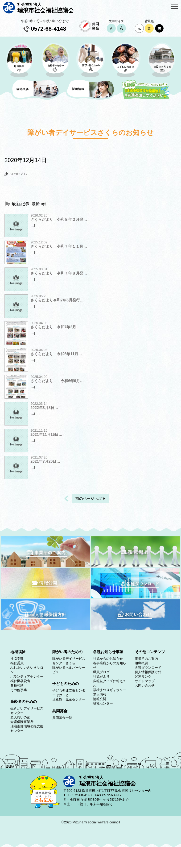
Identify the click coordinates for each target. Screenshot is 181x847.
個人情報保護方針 (148, 672)
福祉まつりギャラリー (109, 690)
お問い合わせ (145, 685)
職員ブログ (101, 672)
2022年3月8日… (44, 408)
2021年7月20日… (45, 461)
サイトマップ (145, 681)
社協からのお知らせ (108, 658)
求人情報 (99, 694)
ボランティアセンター (26, 676)
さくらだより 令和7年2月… (55, 327)
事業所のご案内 (146, 658)
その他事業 (18, 690)
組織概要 (141, 663)
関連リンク (143, 676)
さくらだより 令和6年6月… (57, 381)
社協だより (101, 676)
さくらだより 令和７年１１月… (58, 246)
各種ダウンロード (148, 667)
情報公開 (99, 699)
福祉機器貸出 (20, 681)
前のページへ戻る (90, 499)
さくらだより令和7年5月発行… (57, 300)
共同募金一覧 (62, 718)
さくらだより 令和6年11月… (56, 354)
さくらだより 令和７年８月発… (58, 273)
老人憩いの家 (20, 717)
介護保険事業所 (21, 722)
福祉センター (103, 703)
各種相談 (17, 685)
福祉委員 (17, 663)
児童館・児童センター (68, 699)
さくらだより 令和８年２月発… (58, 219)
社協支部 (17, 658)
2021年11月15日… (46, 435)
